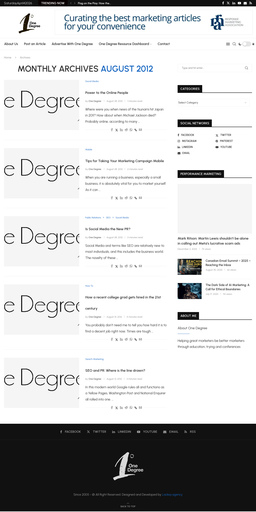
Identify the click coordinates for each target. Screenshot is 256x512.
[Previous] (70, 3)
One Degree (94, 101)
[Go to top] (128, 507)
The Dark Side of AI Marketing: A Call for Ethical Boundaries (228, 287)
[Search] (235, 44)
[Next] (74, 3)
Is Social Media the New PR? (107, 229)
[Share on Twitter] (116, 130)
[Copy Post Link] (135, 130)
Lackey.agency (172, 495)
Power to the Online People (106, 93)
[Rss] (250, 3)
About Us (10, 44)
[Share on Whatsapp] (131, 130)
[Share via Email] (140, 130)
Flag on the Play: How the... (94, 3)
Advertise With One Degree (71, 44)
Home (7, 57)
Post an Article (33, 44)
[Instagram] (196, 141)
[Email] (245, 3)
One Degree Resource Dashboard (123, 44)
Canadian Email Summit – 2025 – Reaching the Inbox (228, 263)
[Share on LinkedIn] (121, 130)
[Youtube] (239, 3)
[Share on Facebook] (111, 130)
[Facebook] (223, 3)
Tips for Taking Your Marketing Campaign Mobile (124, 161)
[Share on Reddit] (126, 130)
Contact (163, 44)
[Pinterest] (234, 141)
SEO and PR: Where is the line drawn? (115, 371)
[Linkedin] (233, 3)
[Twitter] (228, 3)
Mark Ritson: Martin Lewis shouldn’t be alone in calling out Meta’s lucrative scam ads (213, 241)
